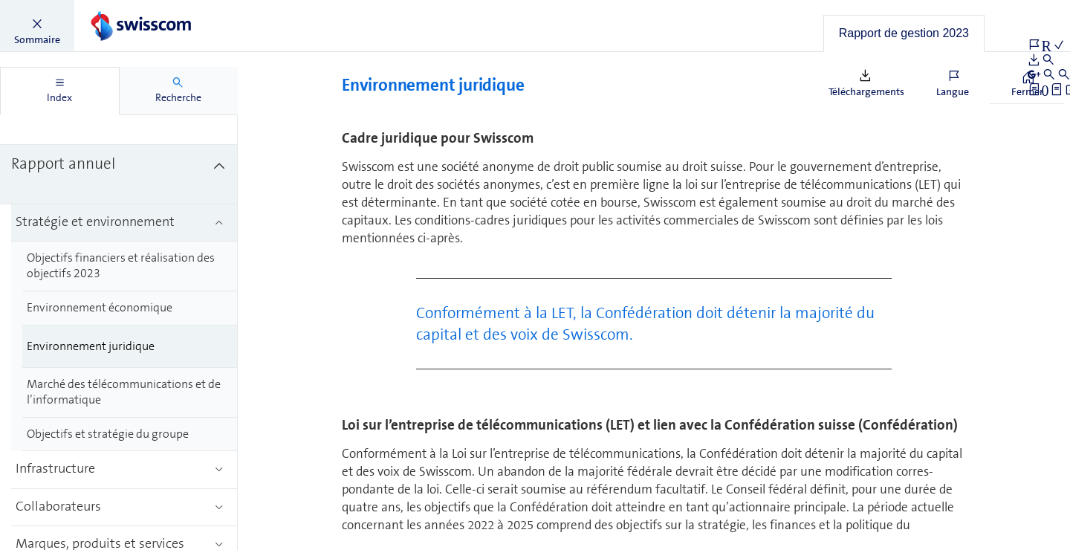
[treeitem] (119, 115)
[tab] (904, 33)
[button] (37, 26)
